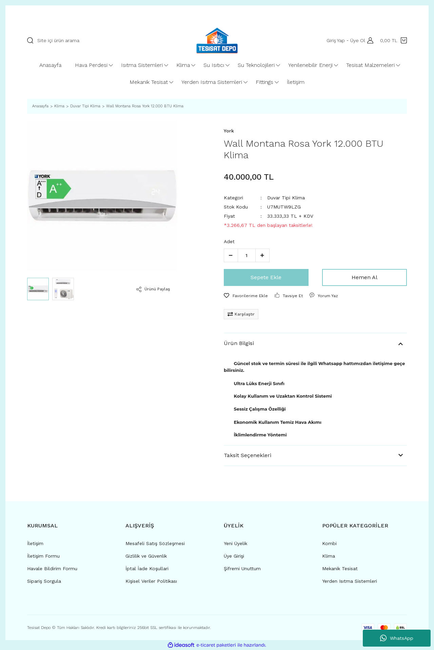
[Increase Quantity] (262, 255)
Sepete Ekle (266, 277)
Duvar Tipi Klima (286, 197)
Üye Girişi (234, 556)
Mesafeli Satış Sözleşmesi (155, 543)
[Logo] (217, 40)
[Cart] (393, 40)
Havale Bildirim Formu (52, 568)
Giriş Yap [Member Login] (334, 40)
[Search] (102, 40)
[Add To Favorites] (246, 296)
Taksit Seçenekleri (247, 455)
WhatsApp (396, 638)
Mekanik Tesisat (340, 568)
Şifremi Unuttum (242, 568)
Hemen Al (364, 277)
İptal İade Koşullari (147, 568)
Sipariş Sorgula (44, 581)
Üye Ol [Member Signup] (356, 40)
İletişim (35, 543)
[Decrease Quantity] (231, 255)
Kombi (329, 543)
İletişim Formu (43, 556)
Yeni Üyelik (235, 543)
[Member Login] (368, 40)
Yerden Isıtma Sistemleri (349, 581)
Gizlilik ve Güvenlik (146, 556)
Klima (328, 556)
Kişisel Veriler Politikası (151, 581)
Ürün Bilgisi (239, 343)
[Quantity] (247, 255)
